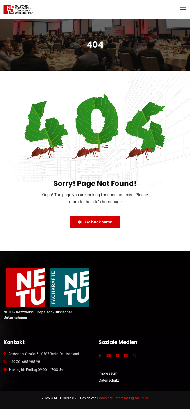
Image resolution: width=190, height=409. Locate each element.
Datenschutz (109, 380)
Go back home (95, 222)
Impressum (108, 373)
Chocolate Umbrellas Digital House (123, 398)
